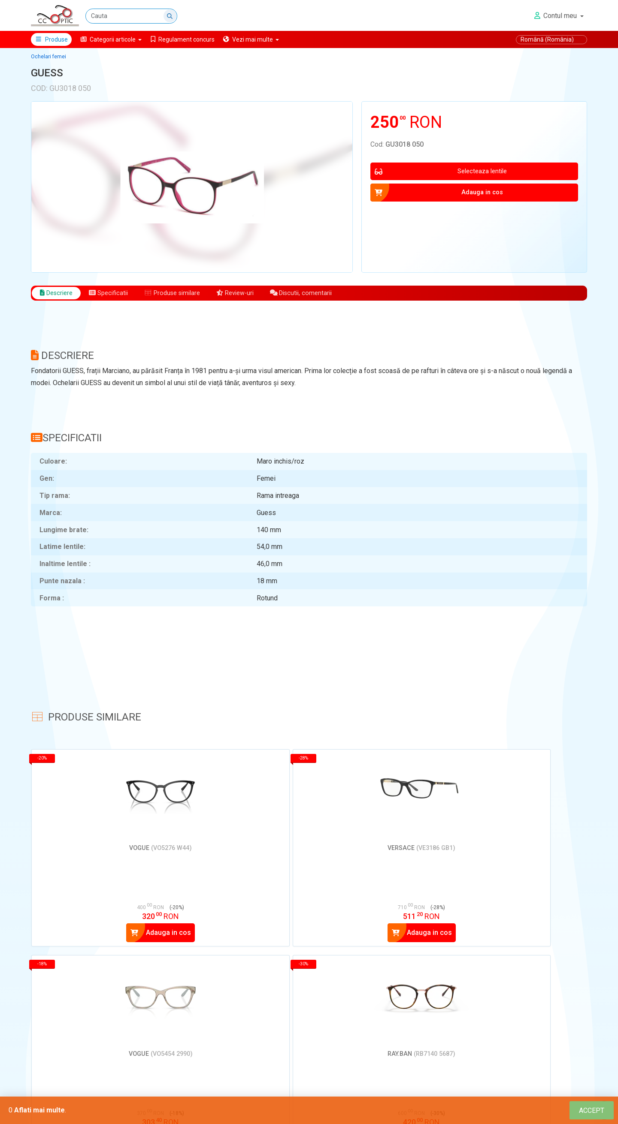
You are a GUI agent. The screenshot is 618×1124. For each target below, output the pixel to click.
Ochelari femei (48, 57)
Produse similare (183, 293)
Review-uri (251, 293)
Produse (51, 39)
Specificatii (114, 293)
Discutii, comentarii (321, 293)
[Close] (592, 1110)
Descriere (58, 293)
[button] (111, 39)
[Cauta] (132, 16)
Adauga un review (71, 1088)
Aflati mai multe (39, 1110)
